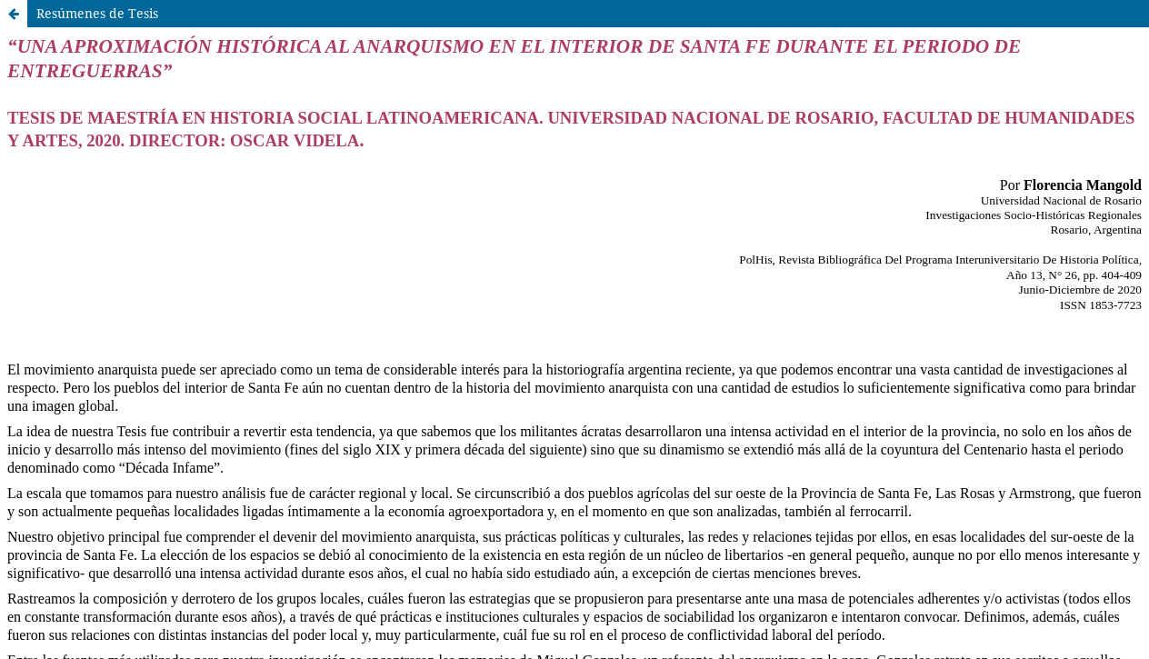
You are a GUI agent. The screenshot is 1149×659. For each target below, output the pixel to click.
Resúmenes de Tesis (97, 13)
